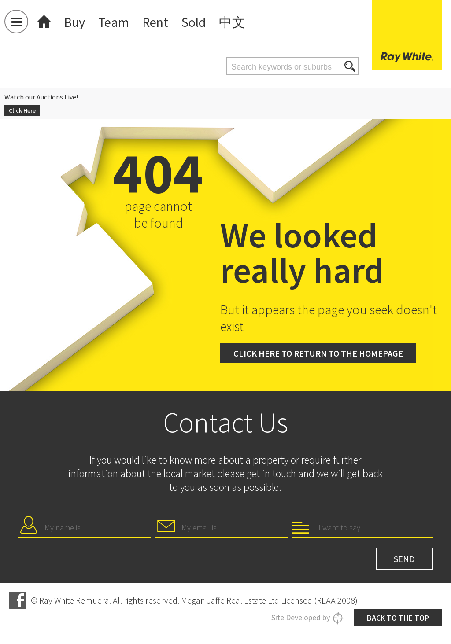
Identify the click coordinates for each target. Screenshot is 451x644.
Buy (75, 22)
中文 (239, 22)
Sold (199, 22)
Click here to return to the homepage (331, 349)
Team (116, 22)
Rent (159, 22)
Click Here (24, 108)
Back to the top (393, 610)
